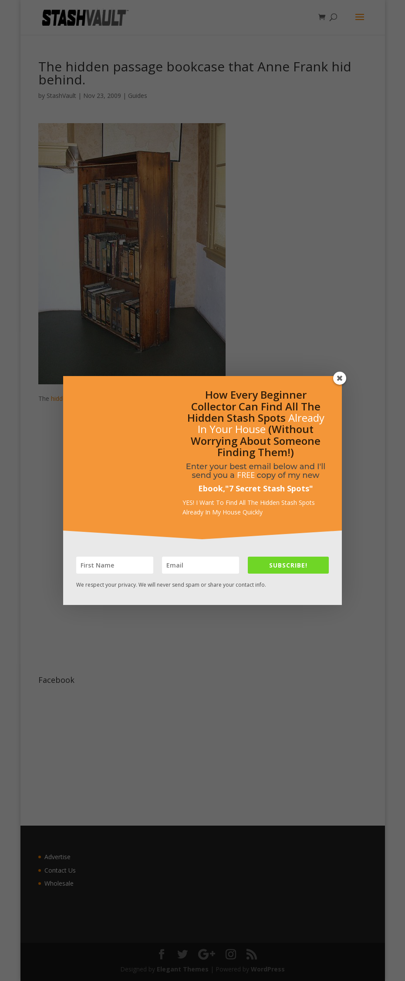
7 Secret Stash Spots (269, 488)
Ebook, (211, 488)
